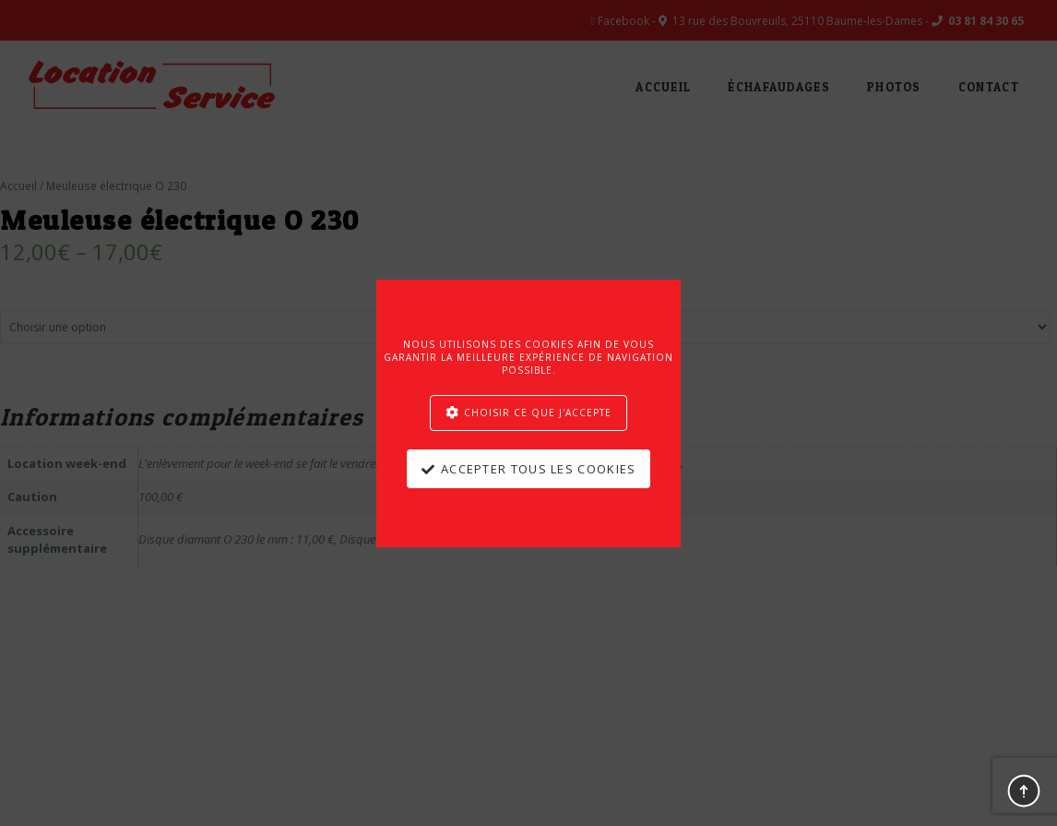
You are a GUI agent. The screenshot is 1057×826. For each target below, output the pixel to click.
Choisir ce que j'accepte (538, 412)
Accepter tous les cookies (538, 469)
